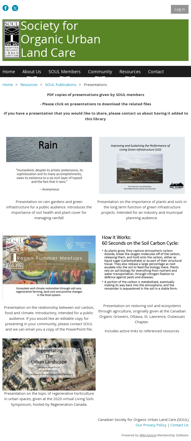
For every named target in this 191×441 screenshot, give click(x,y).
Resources (29, 84)
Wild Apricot (148, 435)
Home (7, 84)
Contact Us (179, 424)
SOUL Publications (60, 84)
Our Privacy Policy (151, 424)
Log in (180, 9)
